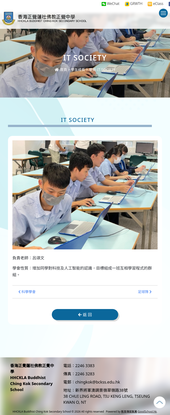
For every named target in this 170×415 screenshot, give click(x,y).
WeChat (111, 3)
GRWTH (134, 3)
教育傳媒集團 (129, 411)
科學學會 (27, 292)
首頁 (61, 69)
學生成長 (78, 69)
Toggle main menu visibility (164, 15)
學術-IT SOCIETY (102, 69)
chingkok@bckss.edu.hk (97, 382)
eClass (155, 3)
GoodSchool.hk (147, 411)
